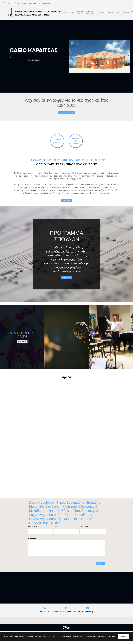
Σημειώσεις (32, 538)
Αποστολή (100, 561)
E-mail (56, 527)
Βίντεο (110, 12)
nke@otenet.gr (46, 3)
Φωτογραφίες (101, 12)
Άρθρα (117, 12)
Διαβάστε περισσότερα (66, 112)
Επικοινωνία (125, 12)
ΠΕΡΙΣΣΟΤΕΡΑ (66, 200)
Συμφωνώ (123, 636)
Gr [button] (132, 11)
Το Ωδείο (71, 11)
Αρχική (65, 12)
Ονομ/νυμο (32, 527)
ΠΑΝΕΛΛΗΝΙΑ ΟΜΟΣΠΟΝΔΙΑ (90, 12)
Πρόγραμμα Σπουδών (80, 12)
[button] (10, 57)
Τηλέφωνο (84, 527)
